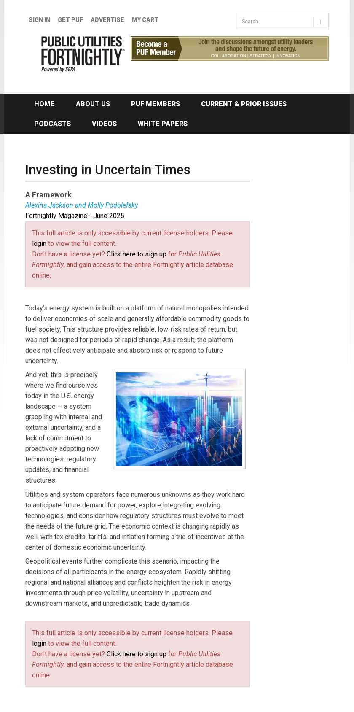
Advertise (107, 19)
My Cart (145, 19)
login (39, 244)
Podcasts (52, 124)
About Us (93, 104)
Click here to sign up (136, 254)
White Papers (163, 124)
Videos (104, 124)
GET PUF (70, 19)
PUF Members (155, 104)
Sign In (39, 19)
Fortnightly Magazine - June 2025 (74, 216)
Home (44, 104)
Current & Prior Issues (244, 104)
